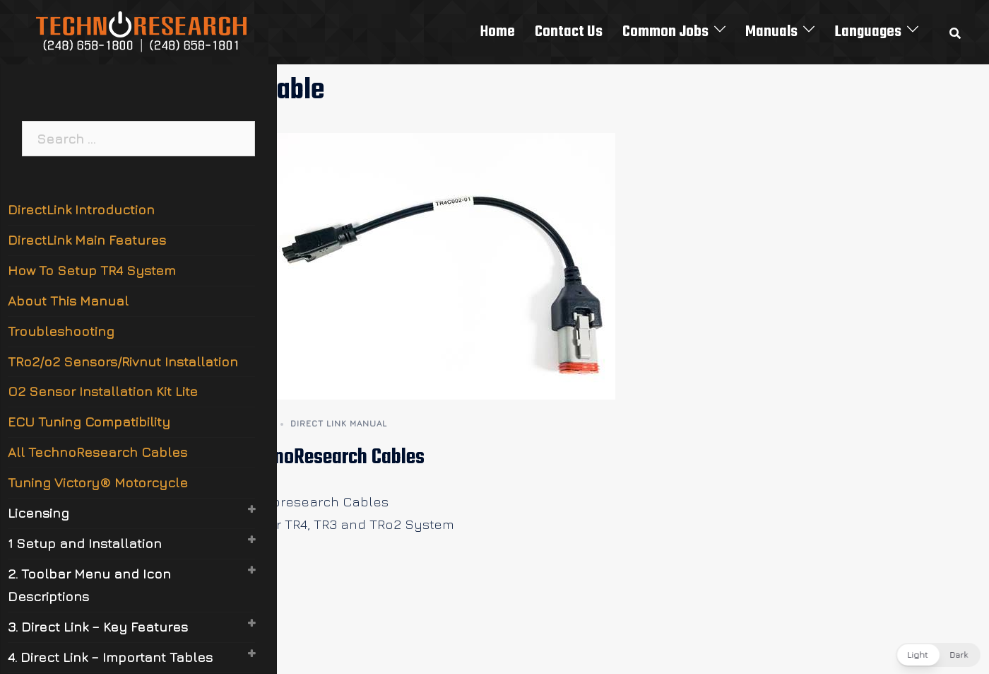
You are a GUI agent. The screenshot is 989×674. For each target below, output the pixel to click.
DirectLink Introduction (81, 209)
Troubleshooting (61, 331)
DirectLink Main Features (87, 240)
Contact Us (569, 32)
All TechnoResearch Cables (318, 457)
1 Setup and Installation (85, 543)
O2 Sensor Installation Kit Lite (103, 391)
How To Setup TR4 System (92, 270)
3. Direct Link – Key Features (98, 626)
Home (497, 32)
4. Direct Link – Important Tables (110, 657)
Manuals (771, 32)
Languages (867, 32)
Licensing (38, 513)
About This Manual (68, 300)
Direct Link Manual (338, 423)
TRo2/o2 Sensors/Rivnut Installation (123, 361)
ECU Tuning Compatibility (89, 421)
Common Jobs (665, 32)
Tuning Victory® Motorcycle (98, 482)
